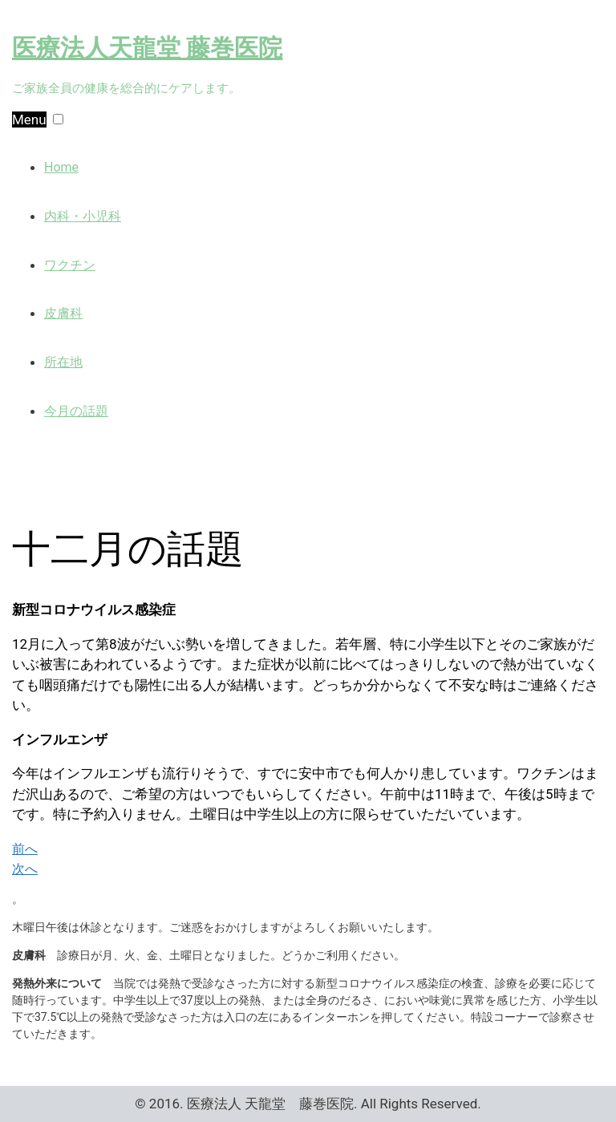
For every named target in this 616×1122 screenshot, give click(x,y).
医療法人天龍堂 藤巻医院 (147, 48)
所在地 (63, 362)
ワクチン (69, 265)
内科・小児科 (82, 216)
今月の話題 (76, 411)
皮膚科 (63, 313)
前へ (25, 849)
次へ (25, 869)
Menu (29, 119)
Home (61, 167)
